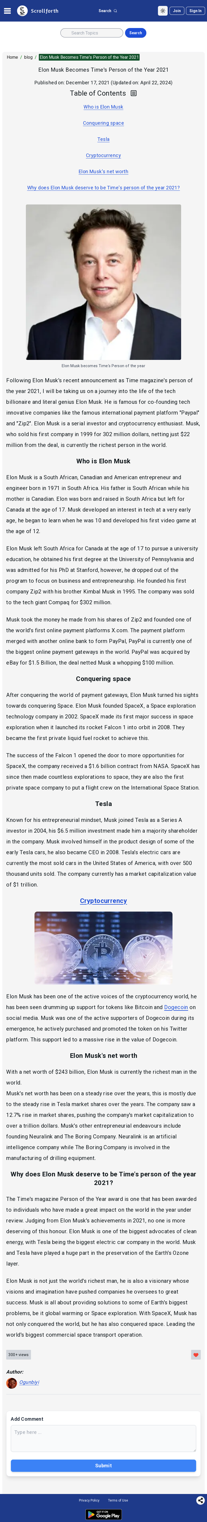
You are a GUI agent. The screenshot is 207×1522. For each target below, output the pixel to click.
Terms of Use (118, 1500)
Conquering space (103, 123)
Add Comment (27, 1419)
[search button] (108, 11)
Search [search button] (135, 33)
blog (28, 57)
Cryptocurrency (103, 155)
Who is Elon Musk (103, 107)
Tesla (103, 139)
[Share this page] (200, 1500)
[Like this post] (196, 1354)
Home (12, 57)
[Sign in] (195, 11)
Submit (103, 1465)
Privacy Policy (89, 1500)
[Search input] (92, 33)
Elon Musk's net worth (103, 171)
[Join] (177, 11)
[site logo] (37, 10)
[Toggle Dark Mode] (163, 11)
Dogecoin (176, 1007)
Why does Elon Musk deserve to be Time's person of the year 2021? (103, 187)
